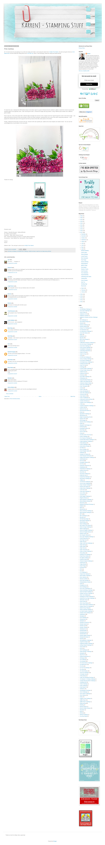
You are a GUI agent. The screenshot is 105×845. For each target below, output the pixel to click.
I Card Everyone (11, 311)
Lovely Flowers (84, 256)
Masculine (82, 502)
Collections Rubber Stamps (85, 383)
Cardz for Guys (83, 354)
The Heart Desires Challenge (86, 662)
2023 (81, 221)
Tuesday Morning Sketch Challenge (87, 680)
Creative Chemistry (84, 400)
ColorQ (81, 387)
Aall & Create (83, 312)
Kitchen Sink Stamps (84, 486)
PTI (80, 570)
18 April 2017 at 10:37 (12, 339)
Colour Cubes (83, 389)
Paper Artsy (82, 541)
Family (81, 433)
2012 (81, 301)
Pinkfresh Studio (83, 559)
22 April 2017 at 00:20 (12, 383)
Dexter (81, 412)
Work (81, 711)
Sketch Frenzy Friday (84, 607)
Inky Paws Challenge (84, 473)
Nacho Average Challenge (85, 527)
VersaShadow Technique (85, 690)
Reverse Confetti (83, 578)
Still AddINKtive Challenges (85, 640)
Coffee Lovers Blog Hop (85, 381)
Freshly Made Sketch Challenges (87, 439)
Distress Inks (82, 418)
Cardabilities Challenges (85, 349)
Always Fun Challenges (85, 328)
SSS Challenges (83, 617)
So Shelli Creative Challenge (86, 611)
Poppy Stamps (83, 564)
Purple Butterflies (84, 274)
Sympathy (82, 653)
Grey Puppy (83, 259)
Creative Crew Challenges (85, 402)
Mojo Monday (83, 522)
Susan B (10, 267)
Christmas (82, 375)
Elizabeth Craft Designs (85, 425)
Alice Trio (83, 282)
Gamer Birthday (84, 254)
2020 (81, 227)
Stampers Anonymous (84, 622)
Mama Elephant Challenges (86, 499)
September (83, 239)
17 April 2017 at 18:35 (12, 281)
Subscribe (89, 84)
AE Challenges (83, 319)
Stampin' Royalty (83, 627)
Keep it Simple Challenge (85, 484)
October (83, 237)
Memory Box (82, 509)
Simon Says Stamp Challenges (86, 604)
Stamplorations (83, 633)
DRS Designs (83, 420)
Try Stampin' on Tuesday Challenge (87, 679)
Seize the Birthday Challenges (86, 590)
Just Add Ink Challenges (85, 481)
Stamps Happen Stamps (85, 635)
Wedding (82, 704)
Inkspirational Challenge (85, 468)
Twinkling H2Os (83, 682)
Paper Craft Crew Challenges (86, 543)
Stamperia (82, 620)
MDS (81, 507)
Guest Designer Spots (84, 451)
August (83, 241)
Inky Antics (82, 472)
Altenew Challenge (84, 324)
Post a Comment (9, 393)
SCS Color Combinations (85, 588)
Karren (88, 53)
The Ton (81, 666)
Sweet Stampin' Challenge (85, 651)
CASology (82, 366)
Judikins (81, 480)
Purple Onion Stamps (84, 573)
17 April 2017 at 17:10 (12, 272)
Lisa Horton (82, 494)
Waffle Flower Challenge (85, 701)
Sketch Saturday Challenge (85, 609)
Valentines (82, 688)
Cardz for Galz (83, 352)
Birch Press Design (84, 339)
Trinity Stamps (83, 675)
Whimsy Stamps (83, 706)
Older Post (72, 396)
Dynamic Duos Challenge (85, 421)
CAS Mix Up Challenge (12, 251)
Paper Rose (82, 548)
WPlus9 (49, 251)
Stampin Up (82, 625)
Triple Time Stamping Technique (87, 677)
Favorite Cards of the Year (85, 434)
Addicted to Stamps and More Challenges (89, 317)
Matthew (82, 506)
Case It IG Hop (83, 365)
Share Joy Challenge (84, 595)
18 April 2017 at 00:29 (12, 298)
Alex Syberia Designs (84, 321)
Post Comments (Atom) (15, 398)
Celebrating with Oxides (86, 276)
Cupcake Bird (84, 278)
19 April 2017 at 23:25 (12, 363)
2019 (81, 228)
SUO (81, 648)
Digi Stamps (82, 415)
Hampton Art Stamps (84, 454)
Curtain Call (82, 407)
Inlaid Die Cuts (39, 251)
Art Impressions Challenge (85, 331)
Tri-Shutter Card (83, 674)
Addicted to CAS (83, 314)
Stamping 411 (83, 628)
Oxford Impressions (84, 538)
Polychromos (82, 562)
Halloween (82, 452)
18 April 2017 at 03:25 (12, 323)
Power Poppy (83, 565)
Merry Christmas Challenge (85, 510)
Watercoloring (45, 251)
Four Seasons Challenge (85, 438)
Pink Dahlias (83, 267)
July (82, 243)
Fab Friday (82, 430)
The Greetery (83, 661)
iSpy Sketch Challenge (85, 478)
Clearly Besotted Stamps (85, 379)
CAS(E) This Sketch (53, 52)
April (82, 249)
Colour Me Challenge (84, 392)
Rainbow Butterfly (85, 250)
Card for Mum (84, 252)
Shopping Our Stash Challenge (86, 596)
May (82, 247)
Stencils (81, 638)
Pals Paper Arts (83, 540)
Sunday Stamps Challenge (85, 645)
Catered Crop (83, 371)
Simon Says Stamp (84, 603)
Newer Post (7, 396)
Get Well (82, 447)
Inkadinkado (82, 467)
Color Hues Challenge (84, 384)
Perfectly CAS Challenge (85, 554)
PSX (81, 569)
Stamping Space (83, 632)
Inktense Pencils (83, 470)
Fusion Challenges (84, 444)
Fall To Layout (83, 431)
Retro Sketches (83, 577)
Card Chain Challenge (84, 345)
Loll (8, 276)
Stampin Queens (83, 624)
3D (80, 307)
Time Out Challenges (84, 672)
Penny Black (82, 552)
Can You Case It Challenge (85, 344)
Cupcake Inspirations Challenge (86, 405)
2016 (81, 294)
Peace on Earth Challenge (85, 551)
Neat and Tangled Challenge (86, 530)
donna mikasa (11, 387)
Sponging (82, 616)
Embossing (82, 426)
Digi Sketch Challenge (84, 413)
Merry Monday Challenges (85, 512)
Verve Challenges (83, 692)
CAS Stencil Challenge (85, 360)
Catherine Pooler (83, 373)
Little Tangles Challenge (85, 496)
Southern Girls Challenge (85, 612)
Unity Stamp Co (83, 687)
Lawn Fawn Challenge (84, 491)
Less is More (82, 493)
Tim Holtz (82, 669)
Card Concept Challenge (85, 347)
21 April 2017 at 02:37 (12, 373)
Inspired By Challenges (85, 476)
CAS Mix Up (30, 53)
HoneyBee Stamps (84, 462)
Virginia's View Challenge (85, 698)
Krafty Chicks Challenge (85, 488)
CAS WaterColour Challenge (22, 251)
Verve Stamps (83, 695)
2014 (81, 298)
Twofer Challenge (83, 683)
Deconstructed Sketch (84, 410)
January (83, 291)
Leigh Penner (11, 286)
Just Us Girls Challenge (85, 483)
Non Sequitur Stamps (84, 535)
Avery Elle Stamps (84, 332)
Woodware (82, 709)
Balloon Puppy (84, 265)
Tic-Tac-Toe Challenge (84, 667)
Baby (81, 334)
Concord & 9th (83, 394)
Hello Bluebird (83, 459)
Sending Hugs (84, 284)
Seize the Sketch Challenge (86, 591)
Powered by (89, 89)
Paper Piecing (83, 544)
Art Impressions (83, 329)
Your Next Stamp (83, 716)
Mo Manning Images (84, 518)
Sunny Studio (83, 646)
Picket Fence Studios (84, 556)
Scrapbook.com (83, 585)
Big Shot (82, 337)
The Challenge (83, 659)
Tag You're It (82, 654)
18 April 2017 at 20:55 (12, 347)
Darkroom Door (83, 408)
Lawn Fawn (82, 489)
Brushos (81, 341)
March (82, 288)
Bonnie (9, 293)
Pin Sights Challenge (84, 557)
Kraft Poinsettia (84, 271)
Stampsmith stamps (84, 637)
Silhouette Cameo (84, 599)
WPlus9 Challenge (84, 714)
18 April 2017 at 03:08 (12, 316)
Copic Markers (83, 396)
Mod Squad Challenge (84, 520)
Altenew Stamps (83, 326)
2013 (81, 299)
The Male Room (83, 664)
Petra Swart (10, 367)
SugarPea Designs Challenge (86, 643)
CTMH (81, 404)
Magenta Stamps (83, 497)
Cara (9, 343)
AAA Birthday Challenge (85, 309)
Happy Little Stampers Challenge (87, 457)
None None (10, 359)
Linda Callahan (11, 320)
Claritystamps (83, 378)
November (83, 236)
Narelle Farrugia (11, 351)
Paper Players (83, 546)
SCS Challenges (83, 586)
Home (40, 396)
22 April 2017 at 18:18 (12, 390)
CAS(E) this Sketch (32, 251)
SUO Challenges (83, 649)
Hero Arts (82, 460)
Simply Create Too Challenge (86, 606)
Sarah (81, 583)
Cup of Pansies (84, 280)
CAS (81, 355)
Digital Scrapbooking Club (85, 417)
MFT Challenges (83, 515)
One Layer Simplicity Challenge (86, 536)
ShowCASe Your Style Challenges (87, 598)
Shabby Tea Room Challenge (86, 593)
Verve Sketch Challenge (85, 693)
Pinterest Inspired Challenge (86, 561)
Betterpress (82, 336)
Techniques (82, 658)
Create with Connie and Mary (86, 399)
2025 (81, 217)
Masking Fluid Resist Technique (86, 504)
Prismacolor (82, 567)
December (83, 234)
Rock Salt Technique (84, 580)
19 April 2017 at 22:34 (12, 355)
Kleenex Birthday (84, 261)
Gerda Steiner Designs (85, 446)
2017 (81, 232)
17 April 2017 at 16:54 (12, 263)
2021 (81, 225)
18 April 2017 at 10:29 (12, 331)
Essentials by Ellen (84, 428)
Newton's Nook (83, 533)
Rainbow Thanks (84, 269)
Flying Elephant (84, 263)
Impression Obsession (84, 465)
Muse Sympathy (84, 258)
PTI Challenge (83, 572)
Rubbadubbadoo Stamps (85, 582)
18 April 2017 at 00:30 (12, 306)
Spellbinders (82, 614)
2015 (81, 296)
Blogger (55, 841)
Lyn (8, 259)
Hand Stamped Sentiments (85, 455)
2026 (81, 215)
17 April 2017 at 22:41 (12, 289)
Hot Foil (81, 463)
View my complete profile (84, 70)
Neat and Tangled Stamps (85, 531)
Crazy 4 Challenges (84, 397)
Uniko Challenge (83, 685)
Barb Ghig (10, 328)
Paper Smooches (83, 549)
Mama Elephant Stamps (85, 501)
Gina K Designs (83, 449)
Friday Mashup (83, 442)
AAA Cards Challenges (85, 310)
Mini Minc (82, 517)
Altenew (81, 323)
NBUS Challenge (83, 528)
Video (81, 696)
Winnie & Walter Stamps (85, 708)
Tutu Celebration (84, 272)
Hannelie (10, 378)
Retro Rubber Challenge (85, 575)
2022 (81, 223)
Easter (81, 423)
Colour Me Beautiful (84, 391)
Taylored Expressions (84, 656)
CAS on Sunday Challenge (85, 358)
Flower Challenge (83, 436)
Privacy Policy (82, 48)
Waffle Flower (83, 700)
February (83, 290)
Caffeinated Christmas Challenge (87, 342)
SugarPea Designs (84, 641)
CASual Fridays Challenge (85, 368)
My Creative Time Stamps (85, 525)
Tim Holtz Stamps (83, 671)
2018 (81, 230)
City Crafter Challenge (84, 376)
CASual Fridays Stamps (85, 370)
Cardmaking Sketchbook (85, 350)
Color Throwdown (83, 386)
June (82, 245)
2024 (81, 219)
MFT (81, 514)
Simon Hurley (83, 601)
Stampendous (83, 619)
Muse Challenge (83, 523)
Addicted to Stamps (84, 315)
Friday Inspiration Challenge (86, 441)
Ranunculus (83, 285)
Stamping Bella (83, 630)
